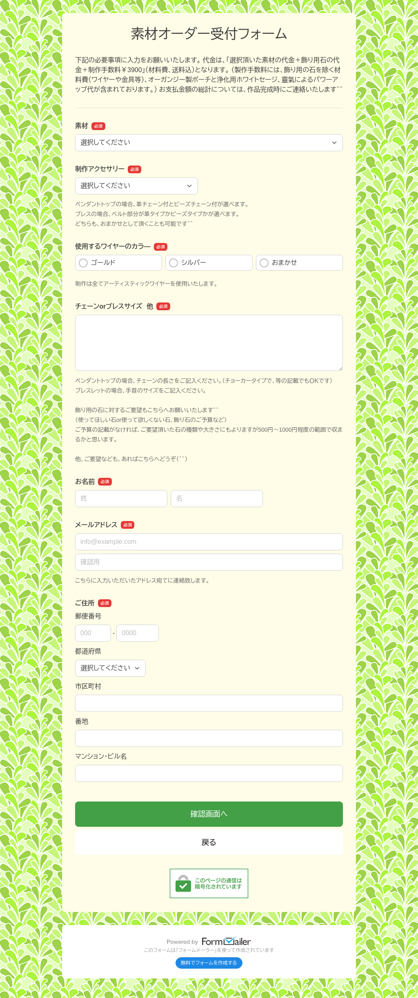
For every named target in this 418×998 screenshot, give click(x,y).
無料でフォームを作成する (209, 963)
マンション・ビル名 (101, 756)
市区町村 (88, 686)
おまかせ (278, 262)
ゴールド (97, 262)
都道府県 (88, 651)
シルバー (187, 262)
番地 (81, 721)
